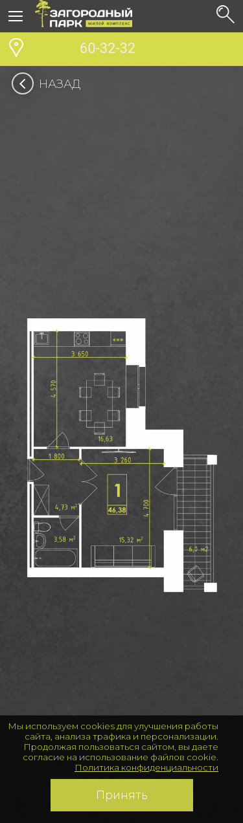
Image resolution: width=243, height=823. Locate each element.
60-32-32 (85, 50)
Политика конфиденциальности (146, 767)
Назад (50, 84)
